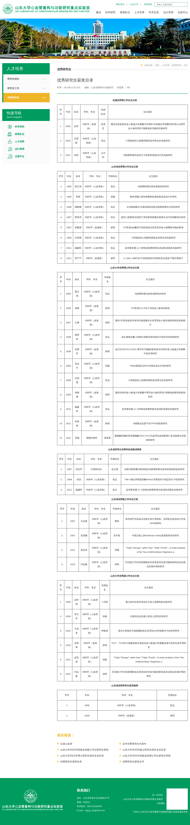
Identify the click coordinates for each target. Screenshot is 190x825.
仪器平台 (183, 12)
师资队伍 (125, 12)
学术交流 (154, 12)
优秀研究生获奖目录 (71, 761)
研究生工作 (13, 88)
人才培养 (139, 12)
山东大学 (134, 4)
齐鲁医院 (148, 4)
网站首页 (120, 4)
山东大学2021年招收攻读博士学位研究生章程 (147, 755)
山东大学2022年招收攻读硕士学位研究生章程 (84, 749)
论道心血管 (66, 744)
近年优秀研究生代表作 (134, 744)
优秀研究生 (13, 97)
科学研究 (110, 12)
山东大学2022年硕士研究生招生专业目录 (144, 749)
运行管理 (168, 12)
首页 (157, 65)
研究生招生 (13, 79)
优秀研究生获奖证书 (133, 761)
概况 (98, 12)
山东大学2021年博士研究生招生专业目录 (82, 755)
